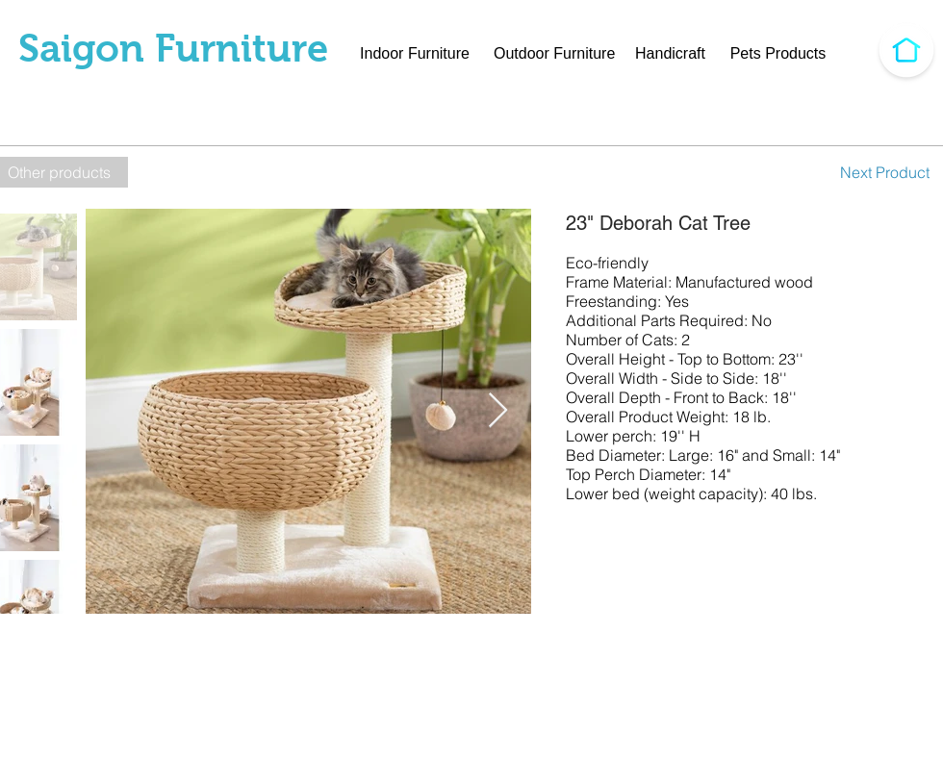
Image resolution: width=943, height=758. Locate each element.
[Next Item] (498, 411)
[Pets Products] (777, 53)
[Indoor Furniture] (415, 53)
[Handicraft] (670, 53)
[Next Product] (884, 172)
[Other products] (64, 172)
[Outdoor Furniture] (554, 53)
